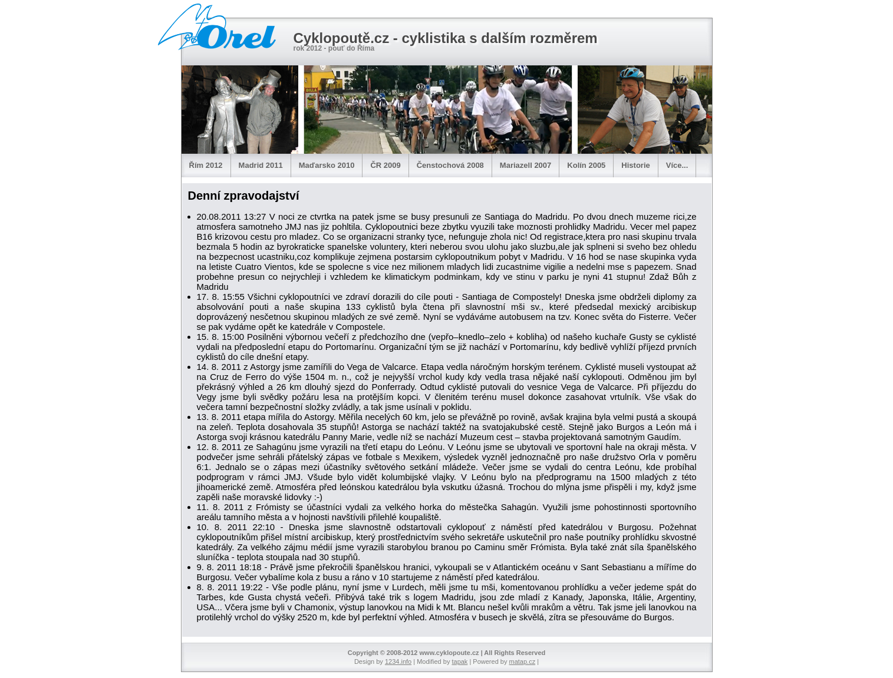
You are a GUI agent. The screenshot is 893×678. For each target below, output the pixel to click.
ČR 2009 (385, 165)
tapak (459, 661)
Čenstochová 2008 (450, 165)
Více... (677, 165)
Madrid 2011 (261, 165)
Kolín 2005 (586, 165)
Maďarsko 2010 (327, 165)
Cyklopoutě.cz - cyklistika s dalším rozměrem (446, 38)
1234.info (398, 661)
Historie (635, 165)
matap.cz (522, 661)
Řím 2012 (206, 165)
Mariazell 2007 (525, 165)
